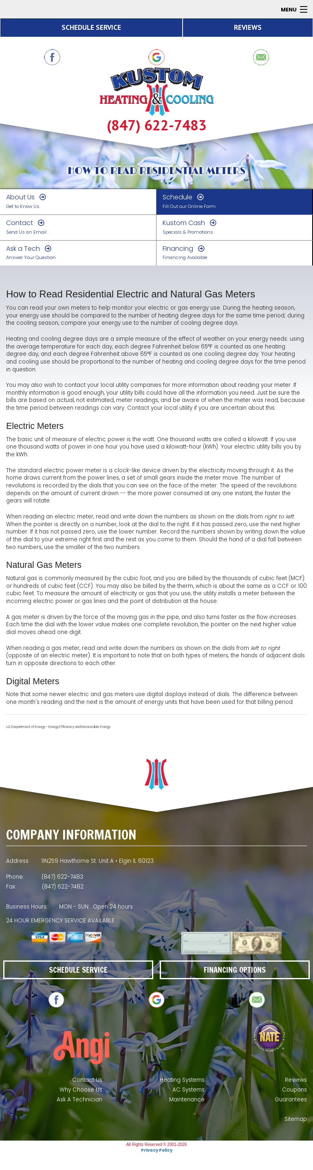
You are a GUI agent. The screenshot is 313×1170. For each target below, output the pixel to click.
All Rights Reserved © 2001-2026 (156, 1144)
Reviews (296, 1080)
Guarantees (291, 1099)
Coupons (294, 1090)
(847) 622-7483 (157, 125)
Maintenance (187, 1099)
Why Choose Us (81, 1090)
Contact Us (87, 1080)
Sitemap (295, 1119)
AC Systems (188, 1090)
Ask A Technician (79, 1099)
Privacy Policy (156, 1150)
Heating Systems (182, 1080)
